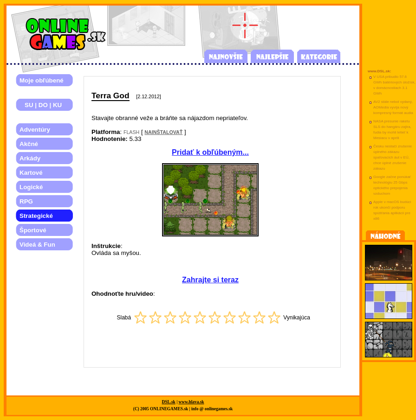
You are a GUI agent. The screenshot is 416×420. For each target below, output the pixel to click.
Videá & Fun (37, 244)
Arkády (30, 158)
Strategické (36, 215)
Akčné (29, 143)
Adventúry (35, 129)
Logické (31, 187)
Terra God (110, 95)
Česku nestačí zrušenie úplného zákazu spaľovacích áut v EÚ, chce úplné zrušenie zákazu (392, 157)
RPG (26, 201)
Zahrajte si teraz (210, 280)
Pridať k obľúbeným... (210, 152)
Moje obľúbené (42, 80)
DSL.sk (169, 402)
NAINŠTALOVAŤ (163, 132)
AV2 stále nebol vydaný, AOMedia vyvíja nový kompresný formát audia (393, 107)
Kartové (31, 172)
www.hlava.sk (191, 402)
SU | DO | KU (41, 105)
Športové (33, 230)
